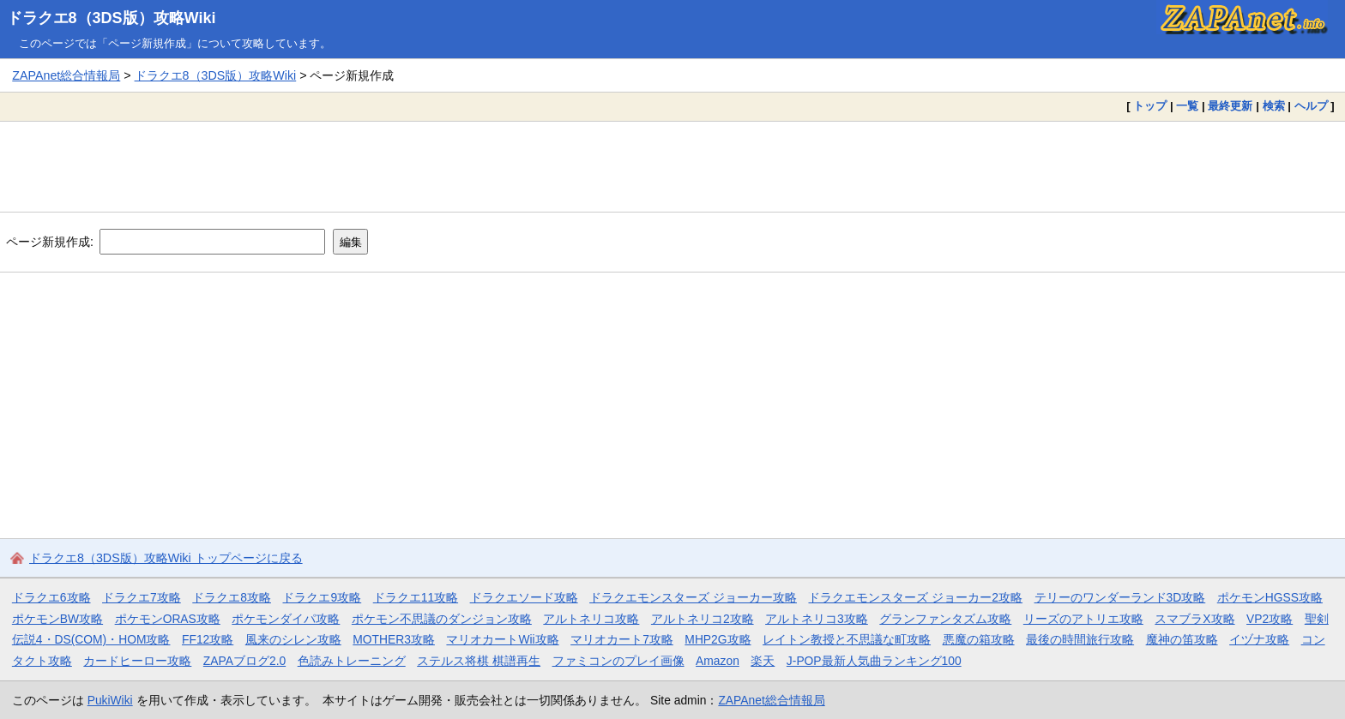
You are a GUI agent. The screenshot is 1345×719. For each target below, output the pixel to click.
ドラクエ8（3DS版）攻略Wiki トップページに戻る (166, 558)
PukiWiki (110, 700)
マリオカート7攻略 (621, 639)
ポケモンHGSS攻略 (1270, 597)
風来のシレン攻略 (293, 639)
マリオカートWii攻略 (502, 639)
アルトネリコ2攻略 (702, 619)
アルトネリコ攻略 (591, 619)
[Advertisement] (672, 166)
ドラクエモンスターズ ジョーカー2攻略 (915, 597)
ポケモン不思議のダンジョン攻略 (442, 619)
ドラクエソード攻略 (524, 597)
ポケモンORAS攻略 (167, 619)
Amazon (717, 661)
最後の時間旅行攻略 (1080, 639)
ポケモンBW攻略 (57, 619)
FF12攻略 (207, 639)
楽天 (763, 661)
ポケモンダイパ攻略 (286, 619)
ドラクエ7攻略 (141, 597)
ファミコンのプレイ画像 (618, 661)
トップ (1150, 105)
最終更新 (1230, 105)
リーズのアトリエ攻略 (1083, 619)
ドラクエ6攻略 (51, 597)
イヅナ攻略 (1259, 639)
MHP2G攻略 (718, 639)
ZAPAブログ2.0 (244, 661)
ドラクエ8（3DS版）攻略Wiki (111, 18)
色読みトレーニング (352, 661)
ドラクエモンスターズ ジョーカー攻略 (693, 597)
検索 (1274, 105)
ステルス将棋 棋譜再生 (478, 661)
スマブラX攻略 (1194, 619)
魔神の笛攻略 (1182, 639)
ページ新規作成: (49, 242)
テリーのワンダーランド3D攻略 (1120, 597)
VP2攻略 (1269, 619)
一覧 (1187, 105)
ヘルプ (1311, 105)
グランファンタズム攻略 (945, 619)
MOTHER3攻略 (394, 639)
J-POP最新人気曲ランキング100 (874, 661)
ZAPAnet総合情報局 (66, 75)
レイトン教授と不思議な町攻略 (847, 639)
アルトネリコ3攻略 (816, 619)
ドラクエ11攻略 (415, 597)
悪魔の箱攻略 (979, 639)
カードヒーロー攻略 (137, 661)
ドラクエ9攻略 (321, 597)
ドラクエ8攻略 (231, 597)
